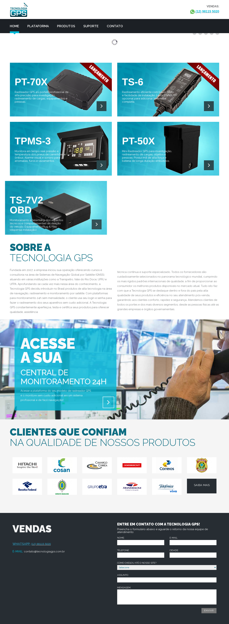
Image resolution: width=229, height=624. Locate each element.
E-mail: (193, 540)
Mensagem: (166, 595)
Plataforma (38, 26)
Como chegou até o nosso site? (166, 565)
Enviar (209, 610)
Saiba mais (202, 485)
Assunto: (166, 578)
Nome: (140, 540)
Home (14, 26)
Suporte (91, 26)
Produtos (66, 26)
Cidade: (193, 553)
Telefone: (140, 553)
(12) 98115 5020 (204, 11)
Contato (115, 26)
